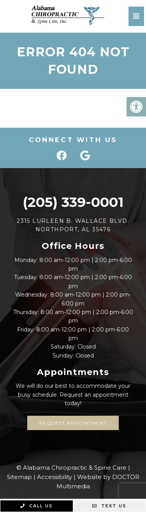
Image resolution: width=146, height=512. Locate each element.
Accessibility (54, 477)
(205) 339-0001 (73, 202)
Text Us (109, 506)
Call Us (36, 506)
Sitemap (19, 477)
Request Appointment (73, 423)
